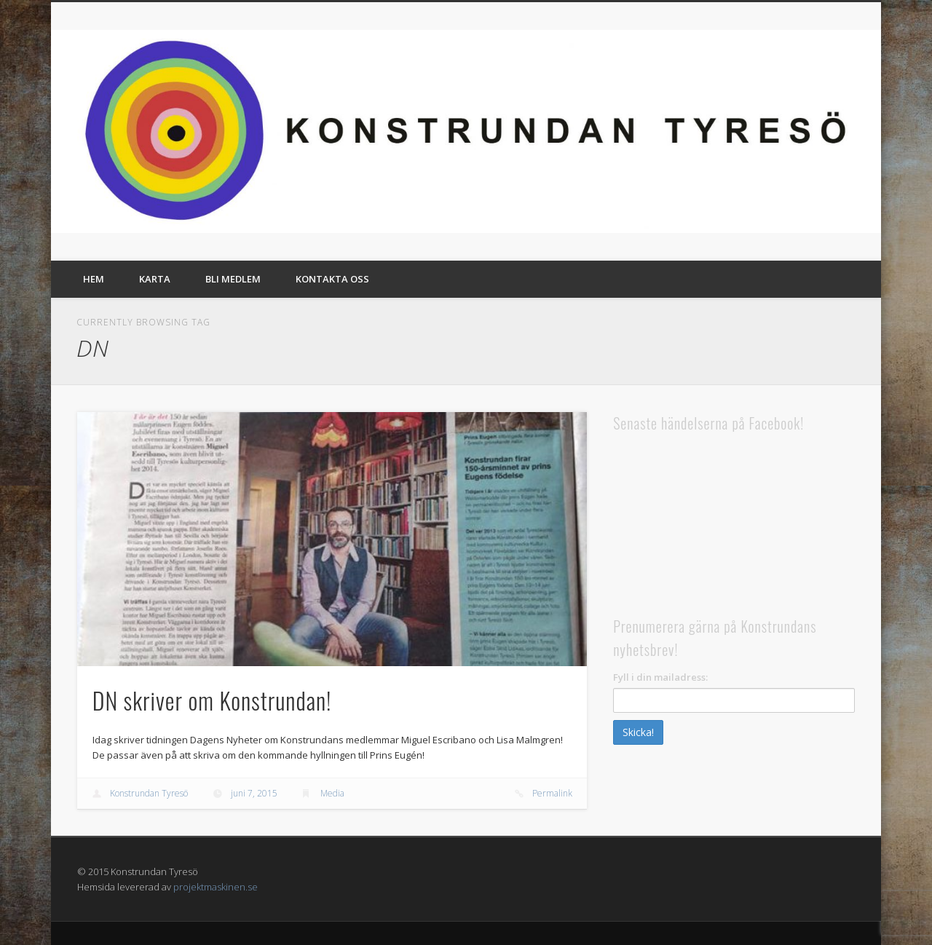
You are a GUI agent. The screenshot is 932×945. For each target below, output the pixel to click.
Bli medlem (233, 278)
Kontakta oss (332, 278)
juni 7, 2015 (254, 793)
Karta (154, 278)
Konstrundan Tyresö (149, 793)
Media (332, 793)
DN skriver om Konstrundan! (212, 700)
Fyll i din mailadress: (660, 677)
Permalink (552, 793)
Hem (93, 278)
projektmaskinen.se (215, 886)
